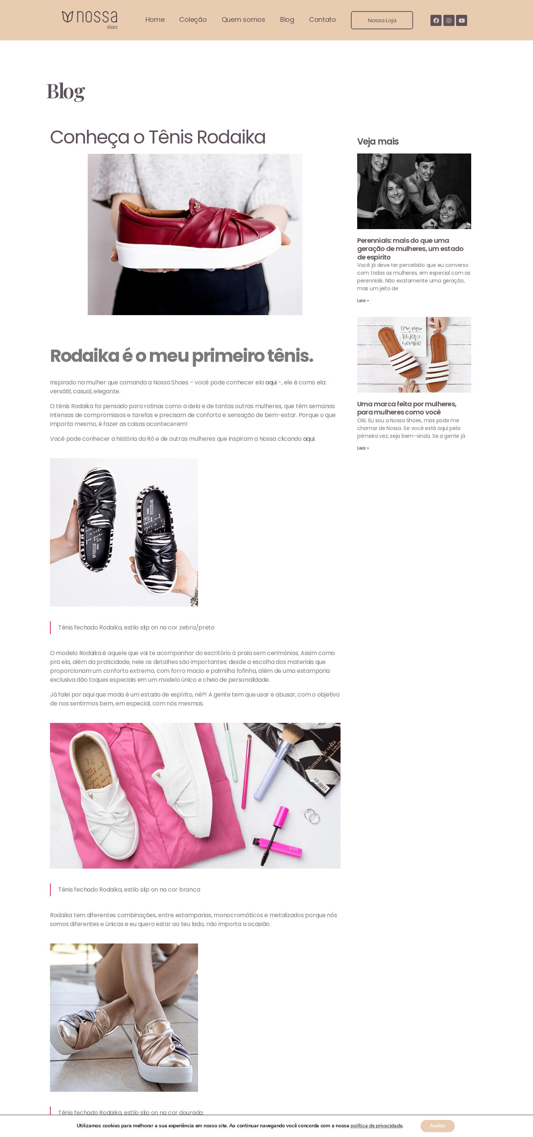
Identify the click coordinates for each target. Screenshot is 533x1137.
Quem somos (243, 19)
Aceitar (437, 1125)
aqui (271, 382)
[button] (382, 20)
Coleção (193, 19)
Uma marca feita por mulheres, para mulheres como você (406, 408)
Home (155, 19)
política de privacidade (374, 1125)
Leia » (363, 300)
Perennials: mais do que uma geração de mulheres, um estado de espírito (410, 249)
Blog (287, 19)
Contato (322, 19)
